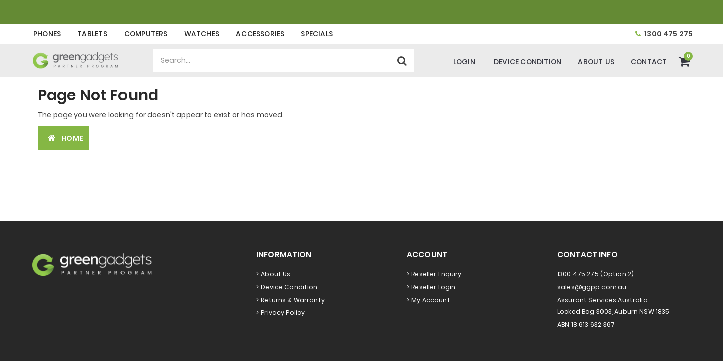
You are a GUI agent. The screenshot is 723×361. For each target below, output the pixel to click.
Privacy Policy (283, 312)
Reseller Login (433, 287)
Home (63, 138)
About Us (596, 62)
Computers (146, 34)
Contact (649, 62)
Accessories (260, 34)
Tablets (92, 34)
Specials (317, 34)
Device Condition (527, 62)
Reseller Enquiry (436, 274)
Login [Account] (464, 62)
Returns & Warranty (293, 300)
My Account (430, 300)
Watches (201, 34)
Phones (47, 34)
